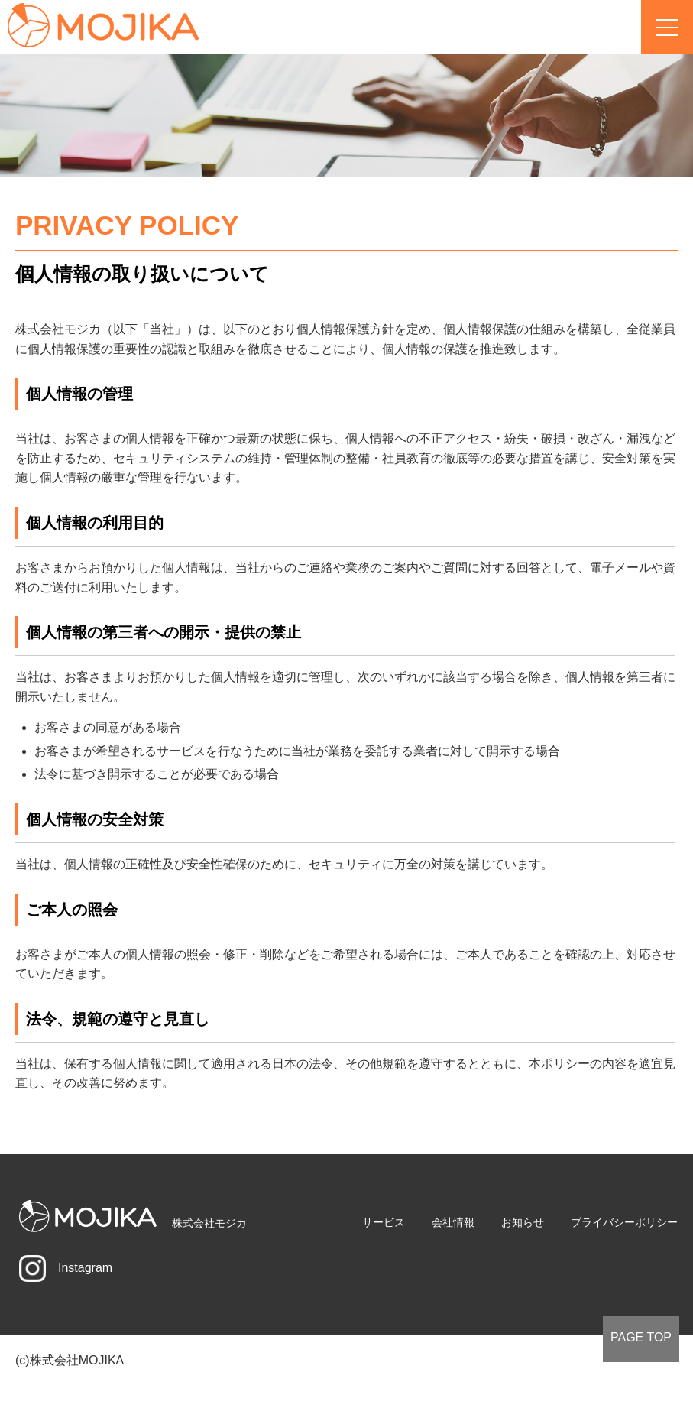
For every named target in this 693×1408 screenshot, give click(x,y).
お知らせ (522, 1222)
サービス (383, 1222)
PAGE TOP (641, 1337)
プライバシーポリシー (624, 1222)
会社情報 (453, 1222)
